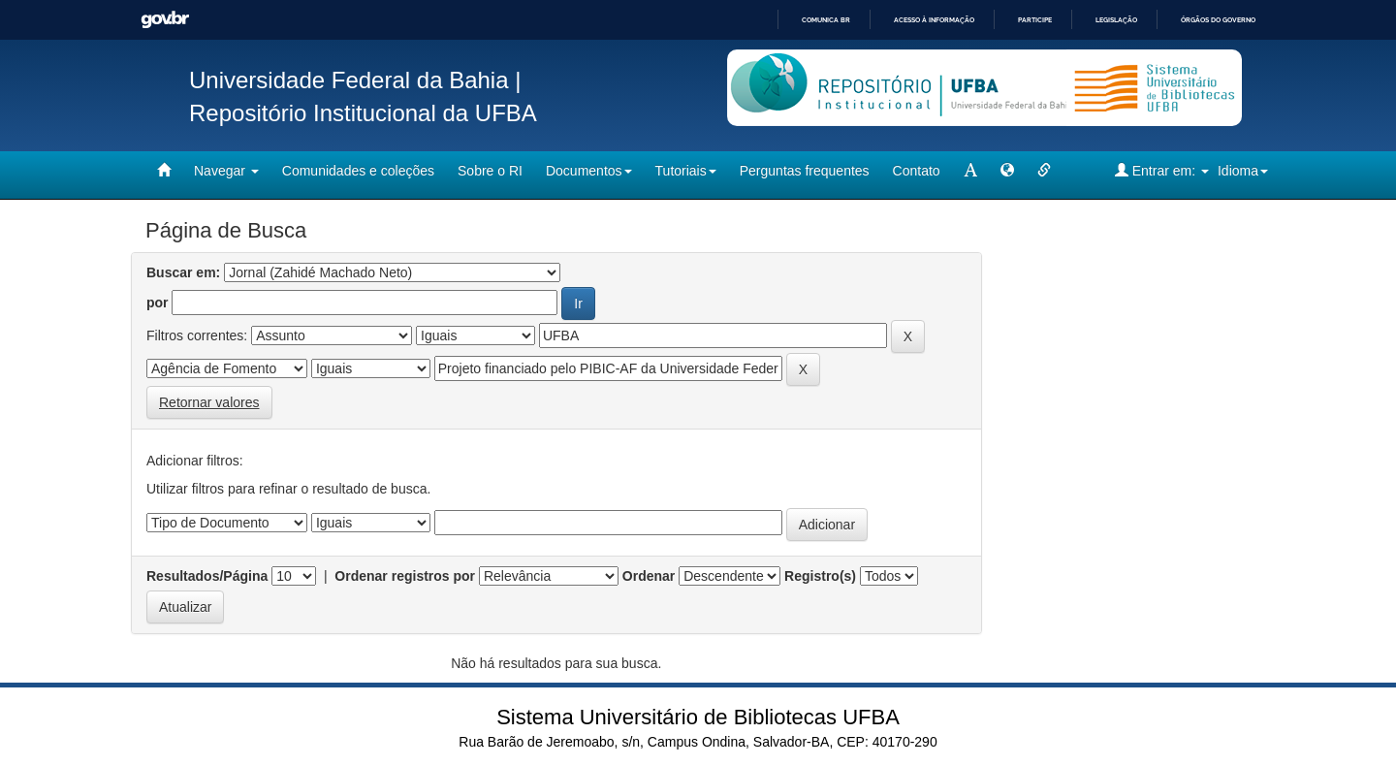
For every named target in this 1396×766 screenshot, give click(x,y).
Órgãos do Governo (1218, 20)
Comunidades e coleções (358, 170)
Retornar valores (209, 402)
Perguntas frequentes (805, 170)
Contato (916, 170)
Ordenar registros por (404, 576)
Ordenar (648, 576)
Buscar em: (183, 272)
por (157, 302)
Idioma (1243, 170)
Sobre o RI (490, 170)
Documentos (589, 170)
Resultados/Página (207, 576)
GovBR (165, 20)
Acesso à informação (934, 20)
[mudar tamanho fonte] (970, 170)
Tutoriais (685, 170)
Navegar (226, 170)
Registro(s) (820, 576)
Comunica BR (826, 20)
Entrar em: (1162, 170)
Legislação (1116, 20)
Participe (1035, 20)
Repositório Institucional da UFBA (363, 113)
